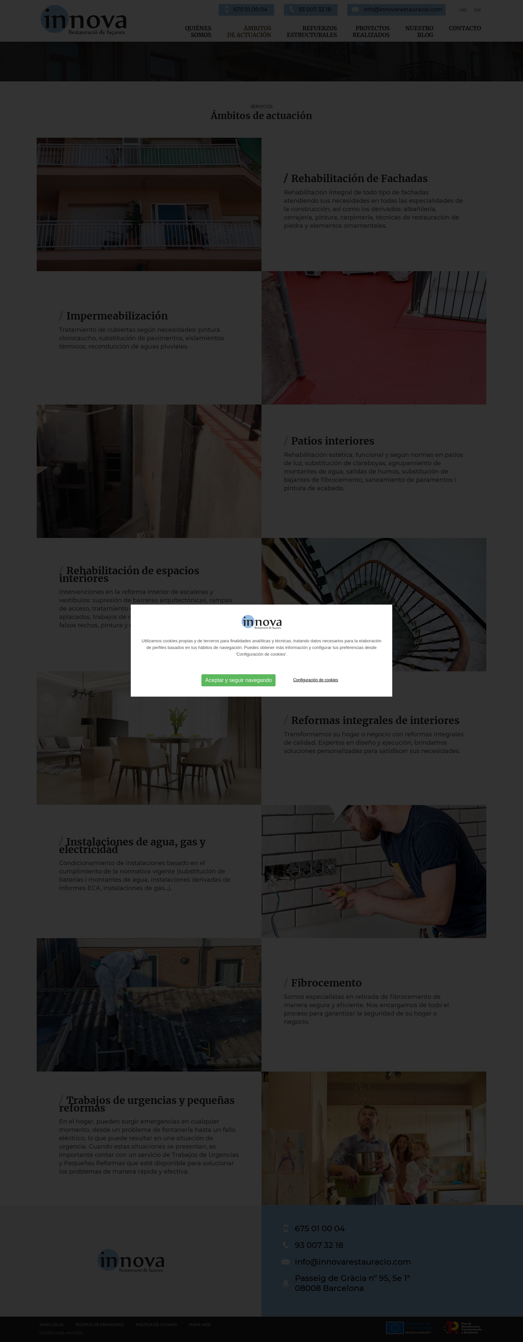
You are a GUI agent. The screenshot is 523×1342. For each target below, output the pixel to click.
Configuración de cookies (315, 649)
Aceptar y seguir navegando (238, 649)
